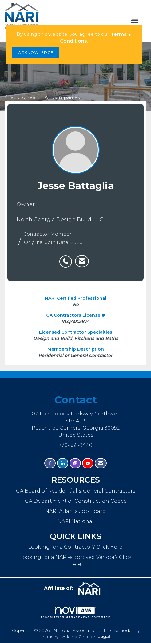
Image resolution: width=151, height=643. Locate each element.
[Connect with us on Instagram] (75, 463)
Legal (103, 636)
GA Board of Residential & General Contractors (75, 491)
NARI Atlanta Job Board (75, 511)
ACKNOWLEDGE (36, 52)
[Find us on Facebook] (50, 463)
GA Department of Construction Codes (75, 501)
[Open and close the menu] (92, 21)
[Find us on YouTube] (87, 463)
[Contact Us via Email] (101, 463)
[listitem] (67, 258)
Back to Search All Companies (42, 97)
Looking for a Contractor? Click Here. (75, 547)
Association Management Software (75, 613)
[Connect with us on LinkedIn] (62, 463)
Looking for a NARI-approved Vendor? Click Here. (75, 560)
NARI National (76, 521)
